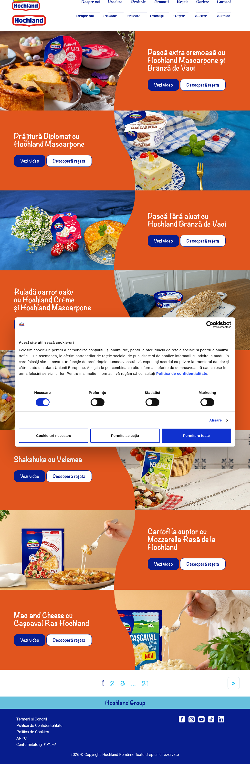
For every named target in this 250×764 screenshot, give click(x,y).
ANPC (21, 738)
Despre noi (85, 15)
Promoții (157, 15)
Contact (223, 15)
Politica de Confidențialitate (39, 726)
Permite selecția (125, 435)
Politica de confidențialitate (181, 373)
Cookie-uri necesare (53, 435)
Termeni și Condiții (31, 719)
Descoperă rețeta (203, 85)
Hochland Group (125, 703)
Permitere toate (196, 435)
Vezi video (163, 85)
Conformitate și (35, 745)
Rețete (179, 15)
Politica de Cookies (32, 732)
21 (145, 683)
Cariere (201, 15)
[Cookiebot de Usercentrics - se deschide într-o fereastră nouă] (209, 324)
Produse (110, 15)
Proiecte (133, 15)
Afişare (215, 420)
